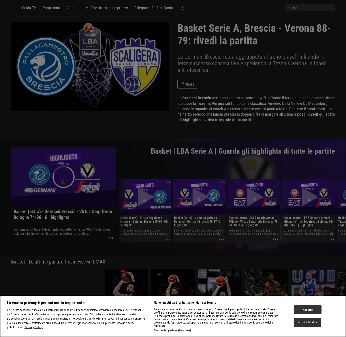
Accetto (308, 312)
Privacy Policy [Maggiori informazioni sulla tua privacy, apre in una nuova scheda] (33, 330)
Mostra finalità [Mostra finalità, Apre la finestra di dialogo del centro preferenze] (307, 325)
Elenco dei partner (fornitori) (172, 333)
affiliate (59, 312)
